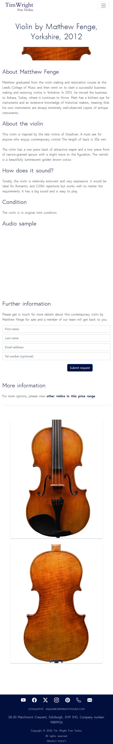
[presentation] (32, 369)
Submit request (80, 368)
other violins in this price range (71, 396)
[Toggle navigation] (103, 6)
